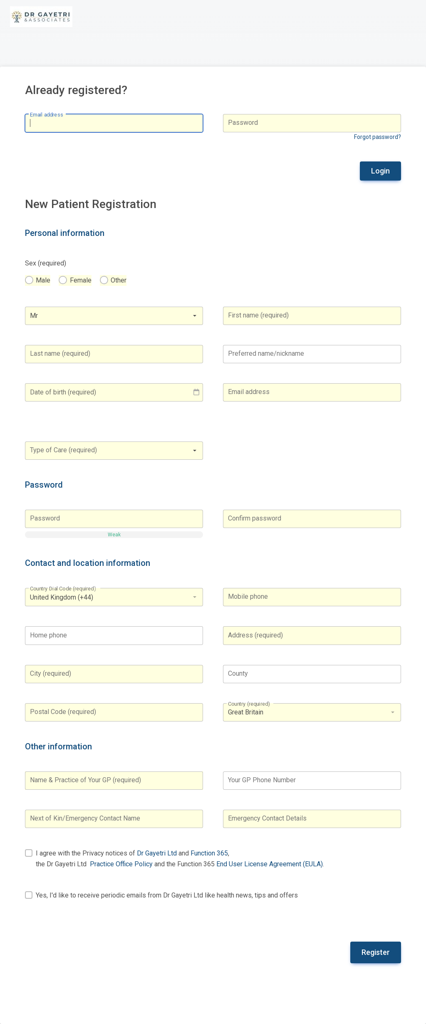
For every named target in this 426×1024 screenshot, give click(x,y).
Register (376, 952)
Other (118, 280)
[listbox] (114, 597)
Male (43, 280)
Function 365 (209, 853)
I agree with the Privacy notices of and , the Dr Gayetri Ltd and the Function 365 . (180, 858)
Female (81, 280)
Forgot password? (377, 137)
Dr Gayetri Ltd (157, 853)
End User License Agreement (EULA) (269, 864)
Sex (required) (45, 263)
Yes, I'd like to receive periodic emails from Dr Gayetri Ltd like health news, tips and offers (167, 895)
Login (380, 170)
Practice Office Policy (121, 864)
